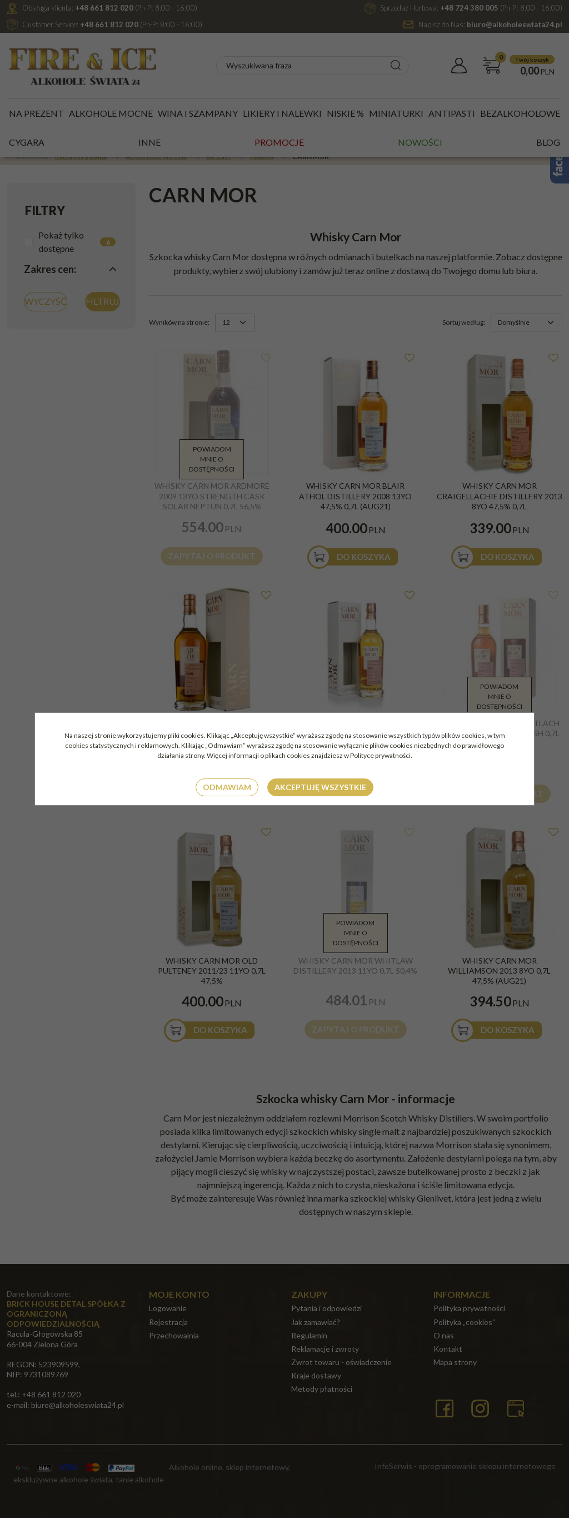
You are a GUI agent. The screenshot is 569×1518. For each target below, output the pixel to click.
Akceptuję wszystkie (320, 787)
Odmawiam (227, 787)
